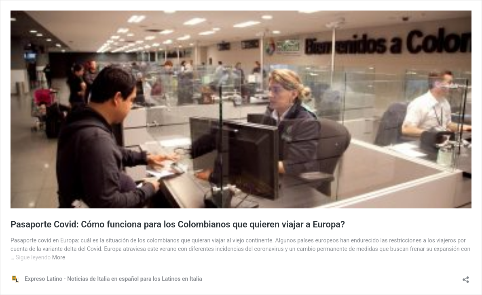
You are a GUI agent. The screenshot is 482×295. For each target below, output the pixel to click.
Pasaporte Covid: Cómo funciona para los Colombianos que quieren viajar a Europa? (178, 224)
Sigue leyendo (34, 257)
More (58, 257)
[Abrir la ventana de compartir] (465, 277)
